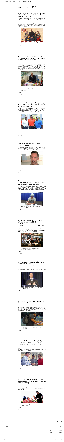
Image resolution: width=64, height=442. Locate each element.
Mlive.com (27, 69)
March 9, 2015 (20, 409)
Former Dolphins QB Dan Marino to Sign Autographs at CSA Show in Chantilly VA (30, 341)
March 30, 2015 (20, 48)
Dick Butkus (22, 226)
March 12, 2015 (20, 332)
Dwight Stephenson (36, 108)
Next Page (59, 421)
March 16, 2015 (20, 292)
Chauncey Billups (31, 18)
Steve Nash (22, 147)
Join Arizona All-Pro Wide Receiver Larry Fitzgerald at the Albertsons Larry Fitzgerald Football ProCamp (32, 381)
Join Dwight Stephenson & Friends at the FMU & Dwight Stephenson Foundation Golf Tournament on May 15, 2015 (32, 104)
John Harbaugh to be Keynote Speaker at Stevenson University (31, 262)
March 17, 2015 (20, 253)
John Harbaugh (31, 266)
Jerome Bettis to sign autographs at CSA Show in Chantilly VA (31, 302)
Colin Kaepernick (36, 186)
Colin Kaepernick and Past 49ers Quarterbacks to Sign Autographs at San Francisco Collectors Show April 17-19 (31, 182)
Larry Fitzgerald (38, 384)
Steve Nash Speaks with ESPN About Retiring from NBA (29, 144)
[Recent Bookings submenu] (19, 1)
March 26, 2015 (20, 94)
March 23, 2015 (20, 172)
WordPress (60, 439)
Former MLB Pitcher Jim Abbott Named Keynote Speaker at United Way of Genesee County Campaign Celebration (32, 58)
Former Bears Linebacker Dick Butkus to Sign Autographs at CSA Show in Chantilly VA (30, 222)
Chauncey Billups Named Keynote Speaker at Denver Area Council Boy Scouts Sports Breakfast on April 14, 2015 (31, 14)
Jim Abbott (31, 61)
